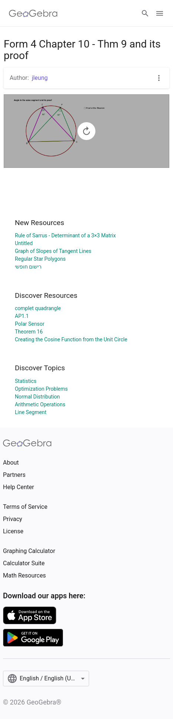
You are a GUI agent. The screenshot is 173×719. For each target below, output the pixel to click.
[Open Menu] (159, 13)
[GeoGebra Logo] (33, 13)
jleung (40, 77)
